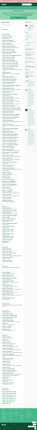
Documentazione (6, 7)
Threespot (26, 425)
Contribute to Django (12, 413)
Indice (26, 52)
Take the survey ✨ (18, 17)
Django (4, 4)
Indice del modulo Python (29, 37)
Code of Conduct (4, 418)
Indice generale (28, 36)
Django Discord (17, 413)
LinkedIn (22, 418)
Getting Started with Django (5, 413)
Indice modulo (29, 52)
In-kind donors (15, 424)
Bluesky (22, 417)
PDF (33, 72)
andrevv (31, 425)
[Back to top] (35, 428)
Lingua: (34, 424)
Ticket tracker (27, 65)
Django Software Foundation (8, 427)
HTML (31, 72)
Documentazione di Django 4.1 (30, 42)
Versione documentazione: (32, 426)
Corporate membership (29, 413)
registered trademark (23, 427)
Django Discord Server (28, 57)
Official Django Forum (28, 61)
